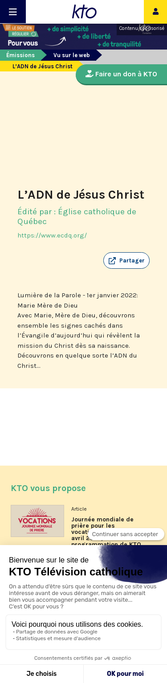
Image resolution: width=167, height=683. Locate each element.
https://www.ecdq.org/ (52, 235)
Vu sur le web (71, 55)
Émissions (20, 55)
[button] (126, 260)
